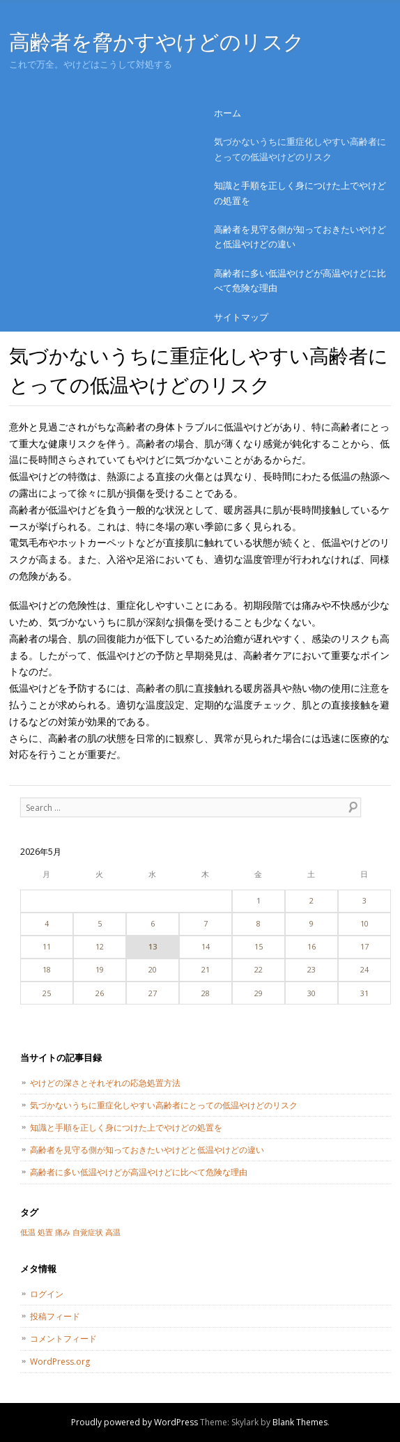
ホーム (227, 113)
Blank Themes (300, 1422)
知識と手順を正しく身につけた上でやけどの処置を (300, 192)
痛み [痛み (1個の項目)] (62, 1232)
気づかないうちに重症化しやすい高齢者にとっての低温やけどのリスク (300, 148)
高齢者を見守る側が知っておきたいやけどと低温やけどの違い (300, 236)
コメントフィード (63, 1338)
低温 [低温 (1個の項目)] (28, 1232)
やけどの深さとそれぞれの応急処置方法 (105, 1083)
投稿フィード (55, 1316)
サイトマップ (241, 317)
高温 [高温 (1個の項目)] (113, 1232)
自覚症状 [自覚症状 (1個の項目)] (87, 1232)
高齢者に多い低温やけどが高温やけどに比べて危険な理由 (300, 280)
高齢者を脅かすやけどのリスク (157, 41)
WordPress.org (60, 1361)
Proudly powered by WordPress (134, 1422)
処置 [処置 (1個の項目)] (45, 1232)
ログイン (46, 1294)
